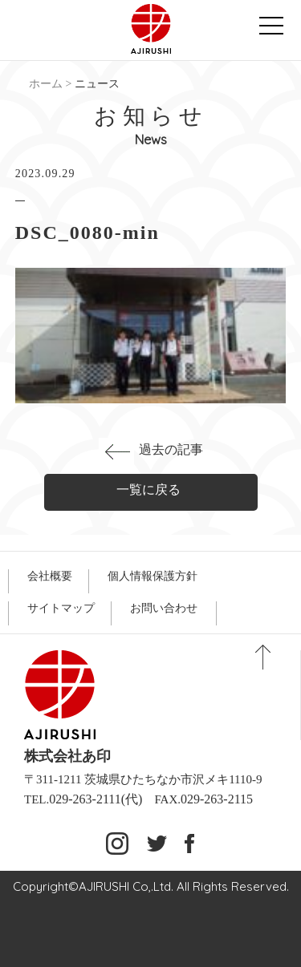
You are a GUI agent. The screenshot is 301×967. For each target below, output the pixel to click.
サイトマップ (61, 608)
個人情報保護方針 (152, 576)
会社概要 (49, 576)
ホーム (46, 84)
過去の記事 (171, 449)
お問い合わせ (163, 608)
